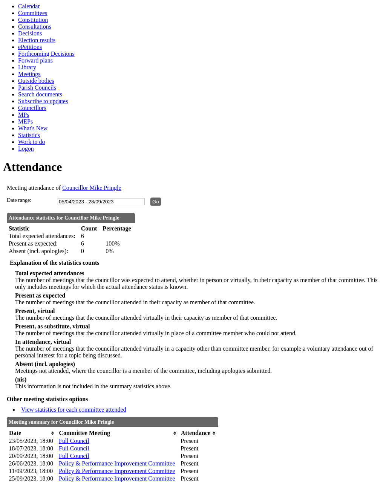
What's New (32, 128)
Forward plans (35, 60)
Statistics (29, 135)
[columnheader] (32, 433)
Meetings (29, 74)
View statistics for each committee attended (73, 409)
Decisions (30, 33)
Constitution (33, 20)
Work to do (31, 142)
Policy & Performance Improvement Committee (117, 463)
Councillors (32, 108)
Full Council (74, 441)
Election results (36, 40)
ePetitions (30, 47)
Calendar (29, 6)
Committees (32, 13)
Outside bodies (36, 81)
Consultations (34, 26)
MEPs (25, 121)
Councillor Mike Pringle (91, 188)
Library (27, 67)
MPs (23, 114)
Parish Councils (37, 87)
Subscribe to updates (43, 101)
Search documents (40, 94)
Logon (26, 148)
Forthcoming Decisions (46, 53)
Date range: (19, 200)
